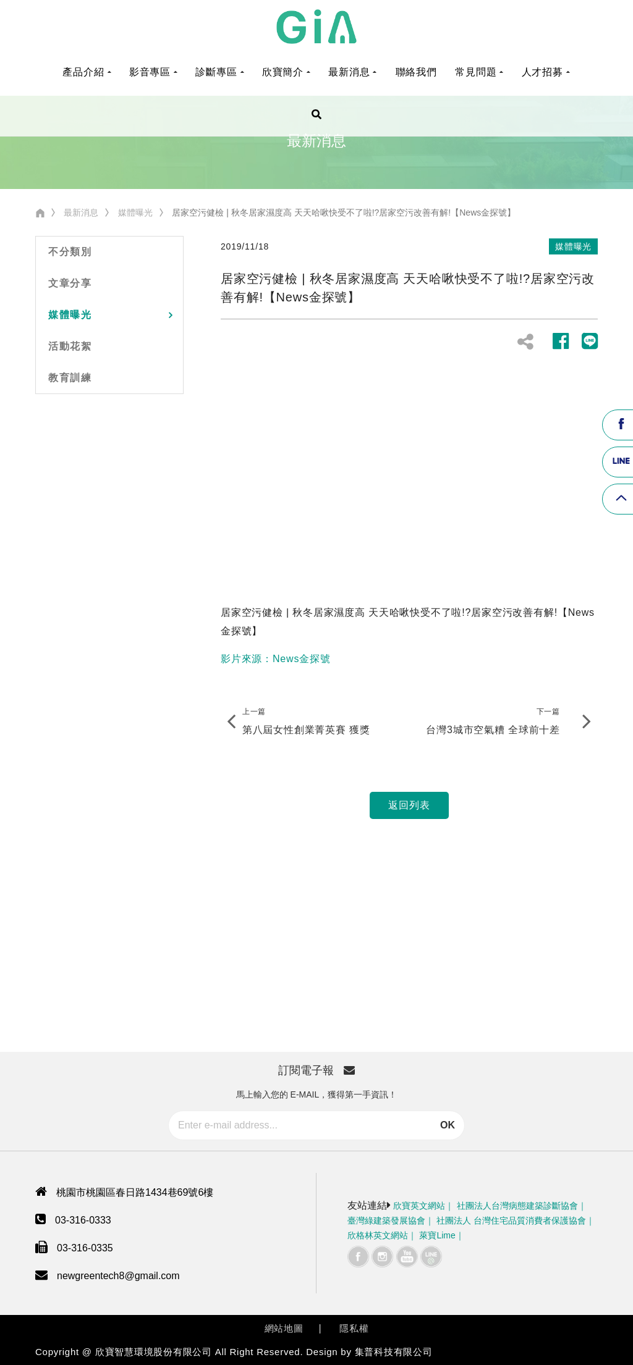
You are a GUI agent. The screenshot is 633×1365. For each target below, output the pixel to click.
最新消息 (81, 212)
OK (447, 1125)
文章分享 (69, 283)
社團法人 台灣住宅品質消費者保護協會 (511, 1220)
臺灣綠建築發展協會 (386, 1220)
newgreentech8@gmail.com (118, 1275)
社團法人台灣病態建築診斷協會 (517, 1206)
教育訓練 (69, 377)
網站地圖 (284, 1328)
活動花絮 (69, 346)
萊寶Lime (437, 1235)
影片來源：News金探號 (276, 658)
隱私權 (353, 1328)
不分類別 (69, 251)
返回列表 (409, 805)
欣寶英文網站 (419, 1206)
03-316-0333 (83, 1220)
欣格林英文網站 (377, 1235)
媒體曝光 (135, 212)
